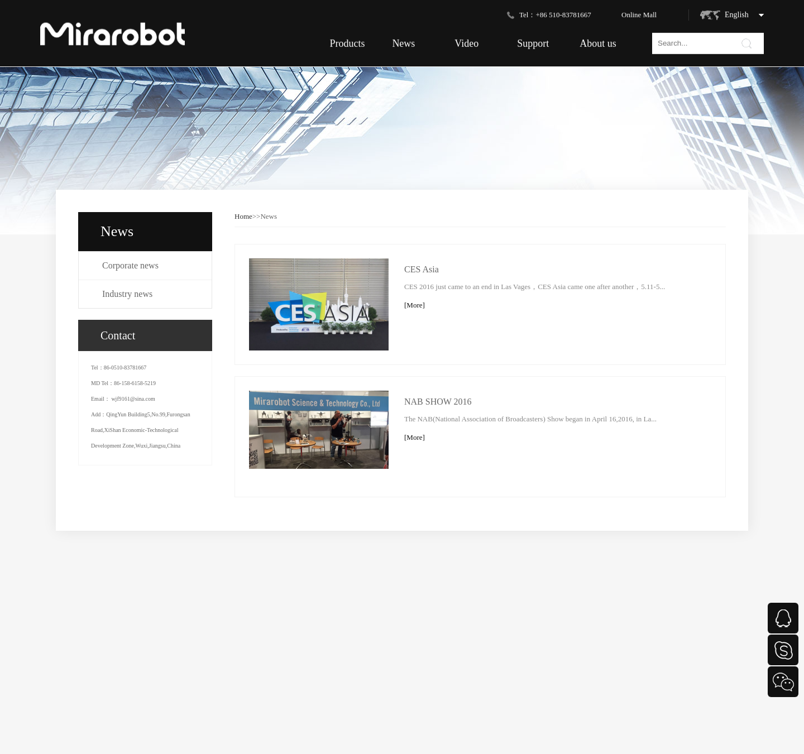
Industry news (127, 294)
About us (598, 41)
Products (347, 41)
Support (533, 41)
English (737, 12)
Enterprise (84, 746)
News (403, 41)
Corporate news (130, 265)
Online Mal (638, 12)
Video (466, 41)
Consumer (84, 730)
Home (243, 216)
